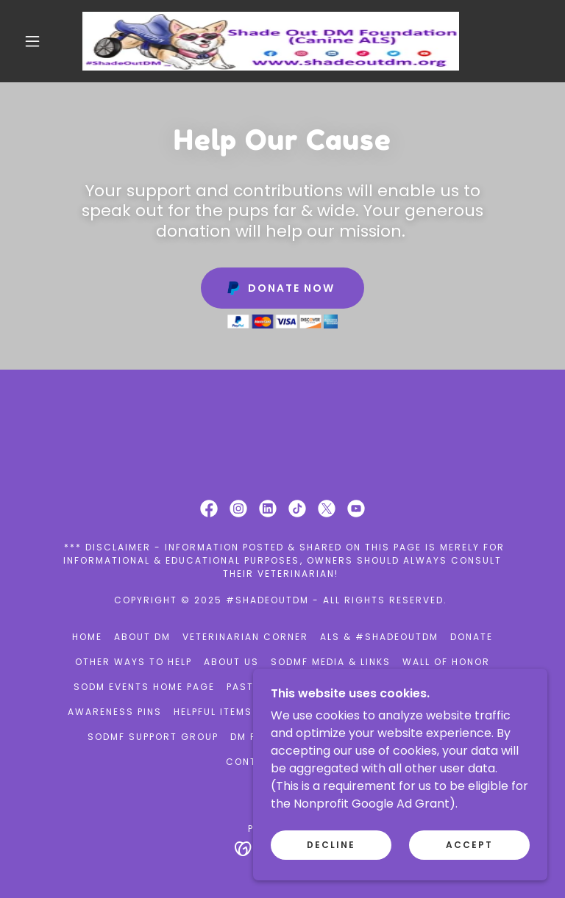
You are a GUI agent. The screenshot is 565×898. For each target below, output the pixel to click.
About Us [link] (231, 661)
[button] (32, 41)
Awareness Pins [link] (115, 711)
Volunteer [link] (340, 686)
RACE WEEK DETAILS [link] (437, 686)
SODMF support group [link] (153, 736)
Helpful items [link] (213, 711)
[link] (270, 41)
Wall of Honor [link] (446, 661)
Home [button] (87, 637)
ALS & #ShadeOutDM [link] (379, 637)
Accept (469, 875)
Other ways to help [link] (133, 661)
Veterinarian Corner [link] (245, 637)
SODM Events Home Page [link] (144, 686)
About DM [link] (142, 637)
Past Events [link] (262, 686)
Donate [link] (471, 637)
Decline (331, 875)
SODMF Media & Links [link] (331, 661)
